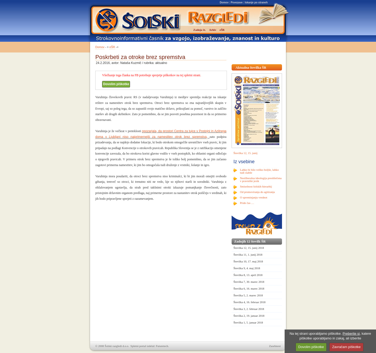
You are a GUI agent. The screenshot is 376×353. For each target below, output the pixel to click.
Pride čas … (247, 202)
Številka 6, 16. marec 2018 (248, 288)
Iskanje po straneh (256, 2)
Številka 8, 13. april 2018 (247, 274)
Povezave (237, 2)
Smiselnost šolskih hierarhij (256, 186)
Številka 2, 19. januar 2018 (249, 315)
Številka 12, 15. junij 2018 (248, 247)
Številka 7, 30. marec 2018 (248, 281)
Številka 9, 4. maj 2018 (246, 268)
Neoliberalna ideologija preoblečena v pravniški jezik (260, 179)
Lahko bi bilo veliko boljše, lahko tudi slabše (259, 171)
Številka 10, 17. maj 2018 (248, 261)
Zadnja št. (199, 29)
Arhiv (212, 29)
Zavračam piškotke (346, 347)
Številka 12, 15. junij (245, 153)
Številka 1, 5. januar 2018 (248, 322)
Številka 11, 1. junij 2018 (247, 254)
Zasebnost (275, 346)
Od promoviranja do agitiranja (257, 191)
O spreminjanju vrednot (253, 197)
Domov (224, 2)
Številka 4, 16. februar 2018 (249, 302)
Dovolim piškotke (116, 84)
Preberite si (351, 334)
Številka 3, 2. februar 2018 (248, 308)
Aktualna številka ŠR (251, 67)
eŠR (112, 47)
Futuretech (162, 346)
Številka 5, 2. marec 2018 (248, 295)
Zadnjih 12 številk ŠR (250, 241)
